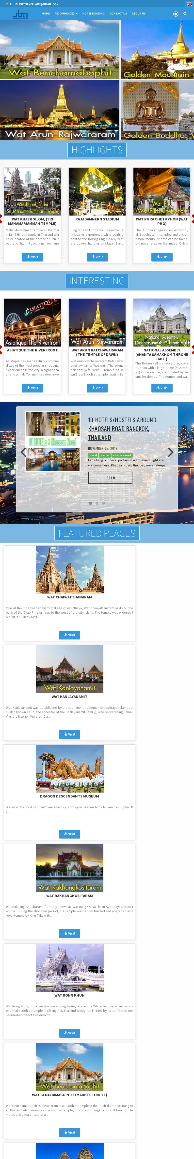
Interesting (97, 280)
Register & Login (15, 1153)
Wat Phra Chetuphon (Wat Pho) (162, 220)
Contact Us (117, 13)
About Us (138, 13)
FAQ (135, 1090)
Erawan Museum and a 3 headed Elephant (97, 797)
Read (113, 477)
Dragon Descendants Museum (162, 598)
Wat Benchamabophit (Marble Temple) (162, 698)
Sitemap (138, 1122)
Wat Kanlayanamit (97, 596)
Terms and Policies (145, 1096)
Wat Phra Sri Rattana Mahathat (162, 797)
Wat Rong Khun (97, 696)
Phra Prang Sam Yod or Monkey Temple (32, 797)
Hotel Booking (92, 13)
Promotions (76, 1096)
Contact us (140, 1109)
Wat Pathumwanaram (97, 895)
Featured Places (97, 533)
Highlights (97, 149)
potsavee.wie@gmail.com (29, 1099)
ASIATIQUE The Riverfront (32, 349)
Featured (74, 1115)
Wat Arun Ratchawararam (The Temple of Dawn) (97, 351)
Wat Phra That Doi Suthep (32, 895)
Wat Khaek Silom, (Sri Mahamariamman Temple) (32, 220)
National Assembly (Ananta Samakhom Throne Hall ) (161, 353)
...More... (97, 947)
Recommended (64, 13)
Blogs (72, 1122)
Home (44, 13)
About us (139, 1103)
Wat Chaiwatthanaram (32, 596)
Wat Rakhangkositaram (32, 696)
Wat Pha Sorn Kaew (161, 895)
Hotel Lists (139, 1115)
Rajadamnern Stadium (97, 218)
